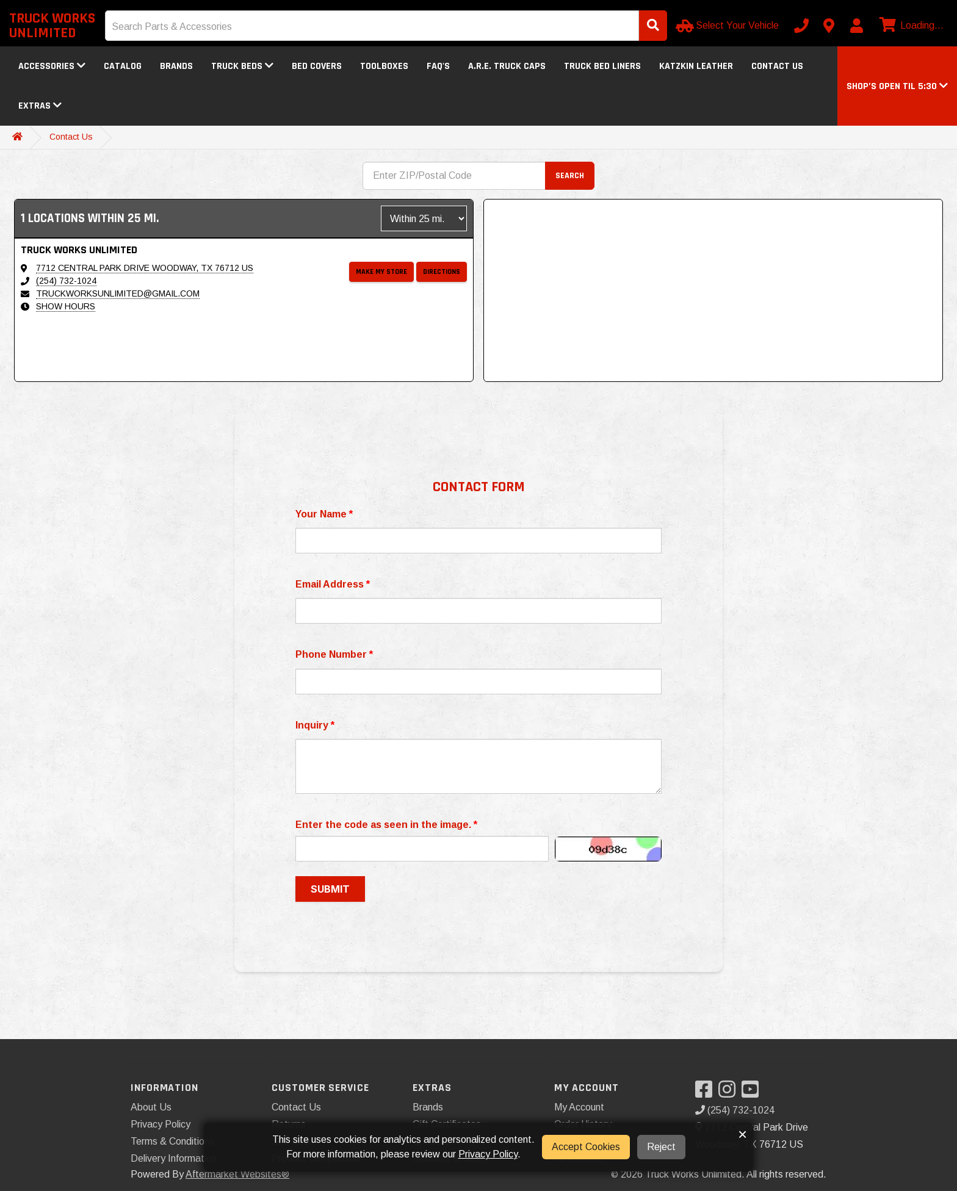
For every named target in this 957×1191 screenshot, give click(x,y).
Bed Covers (317, 66)
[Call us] (801, 25)
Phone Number (334, 654)
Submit (330, 889)
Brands (176, 66)
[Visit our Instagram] (730, 1093)
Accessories (51, 66)
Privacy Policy (160, 1124)
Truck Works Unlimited (52, 25)
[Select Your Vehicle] (728, 25)
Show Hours (65, 306)
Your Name (324, 514)
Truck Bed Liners (602, 66)
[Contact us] (829, 25)
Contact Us (777, 66)
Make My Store (381, 271)
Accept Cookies (586, 1147)
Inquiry (314, 725)
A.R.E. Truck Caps (507, 66)
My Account (579, 1107)
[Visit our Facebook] (706, 1093)
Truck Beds (242, 66)
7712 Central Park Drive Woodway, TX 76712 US (144, 268)
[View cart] (910, 25)
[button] (897, 86)
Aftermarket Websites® (237, 1174)
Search (569, 175)
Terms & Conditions (172, 1141)
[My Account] (856, 25)
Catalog (123, 66)
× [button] (742, 1134)
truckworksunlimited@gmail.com (118, 293)
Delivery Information (174, 1158)
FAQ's (438, 66)
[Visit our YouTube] (753, 1093)
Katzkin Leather (696, 66)
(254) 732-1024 (66, 281)
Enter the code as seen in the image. (386, 824)
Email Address (332, 584)
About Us (151, 1107)
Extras (40, 105)
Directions (441, 271)
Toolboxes (384, 66)
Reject (661, 1147)
